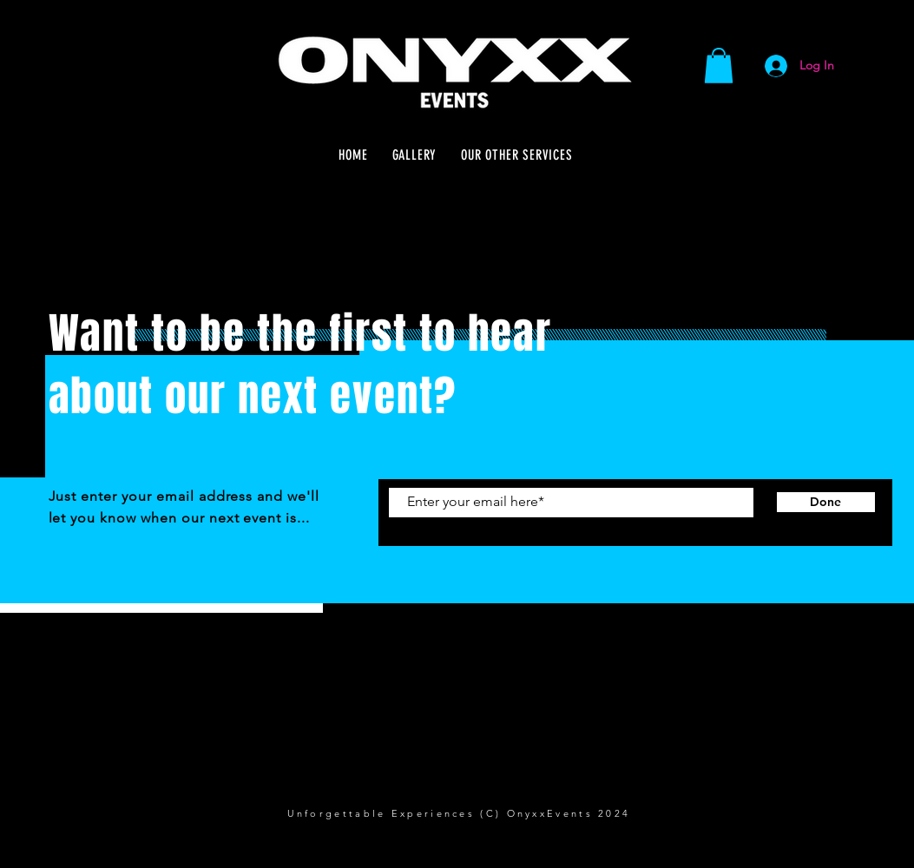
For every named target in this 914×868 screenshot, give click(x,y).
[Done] (826, 502)
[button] (718, 65)
